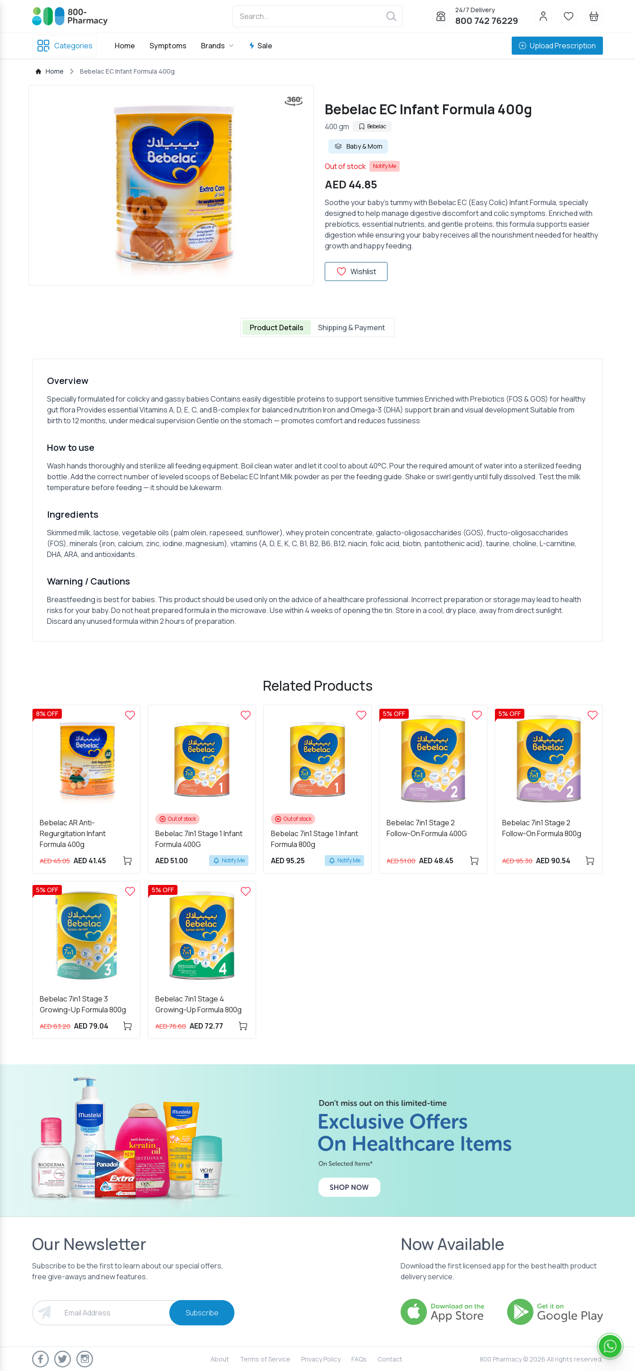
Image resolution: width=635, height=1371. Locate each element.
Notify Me (384, 166)
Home (125, 46)
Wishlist (356, 271)
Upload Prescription (557, 46)
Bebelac (372, 126)
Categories (64, 45)
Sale (260, 46)
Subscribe (202, 1313)
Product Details (276, 327)
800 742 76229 (486, 20)
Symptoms (168, 46)
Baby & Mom (358, 146)
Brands (217, 46)
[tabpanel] (317, 500)
